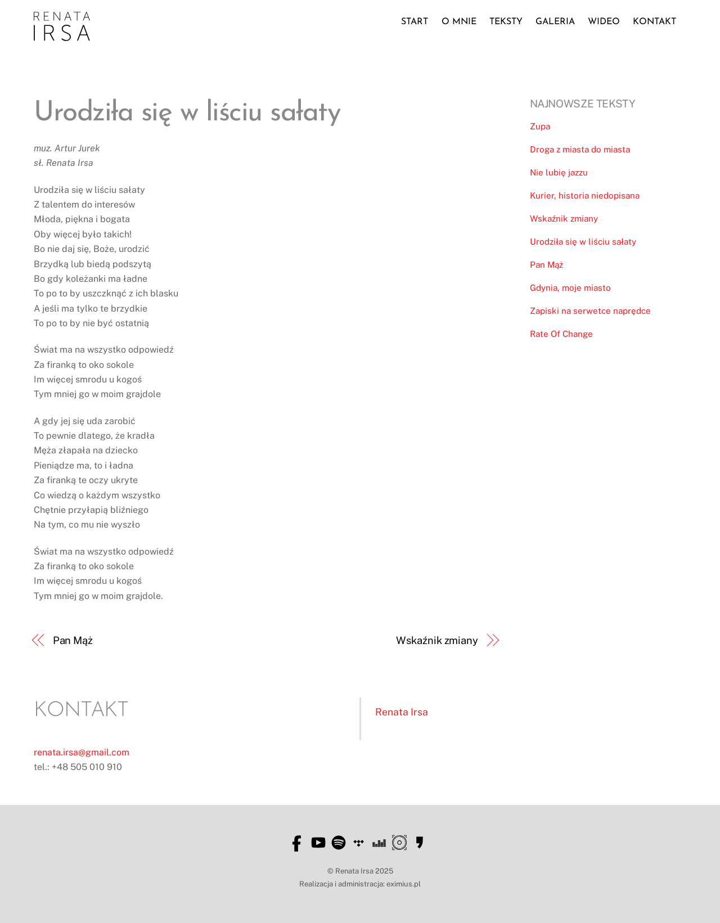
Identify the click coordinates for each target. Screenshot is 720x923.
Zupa (540, 126)
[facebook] (298, 842)
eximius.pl (403, 884)
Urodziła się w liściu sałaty (583, 241)
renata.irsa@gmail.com (81, 752)
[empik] (420, 842)
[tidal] (359, 842)
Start (414, 21)
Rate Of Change (561, 334)
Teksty (506, 21)
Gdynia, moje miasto (570, 287)
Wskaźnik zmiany (437, 640)
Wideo (604, 21)
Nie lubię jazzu (559, 172)
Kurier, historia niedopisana (585, 195)
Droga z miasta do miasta (580, 149)
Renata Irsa (401, 712)
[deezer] (379, 842)
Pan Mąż (73, 640)
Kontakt (654, 21)
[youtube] (318, 842)
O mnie (459, 21)
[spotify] (339, 842)
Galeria (555, 21)
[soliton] (399, 842)
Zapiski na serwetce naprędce (590, 311)
